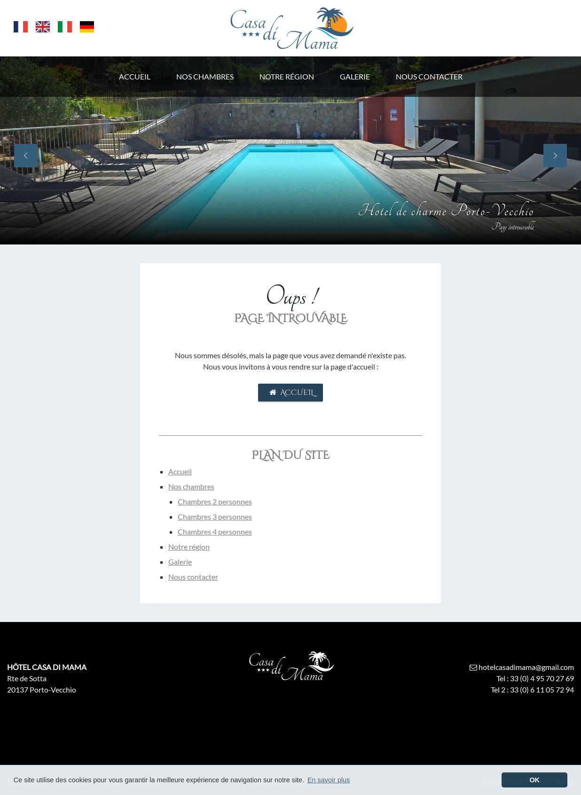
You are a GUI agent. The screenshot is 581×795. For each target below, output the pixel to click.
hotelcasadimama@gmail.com (521, 666)
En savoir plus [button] (328, 780)
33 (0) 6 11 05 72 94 (542, 689)
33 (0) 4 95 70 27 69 (542, 678)
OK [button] (534, 780)
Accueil (290, 392)
